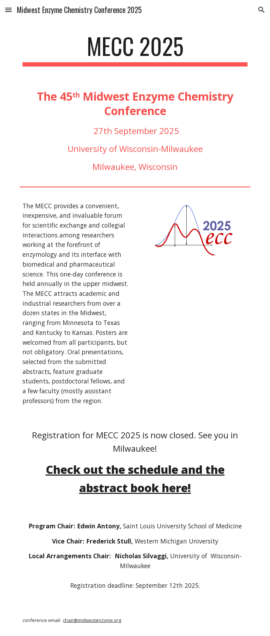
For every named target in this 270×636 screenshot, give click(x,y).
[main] (135, 49)
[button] (8, 9)
